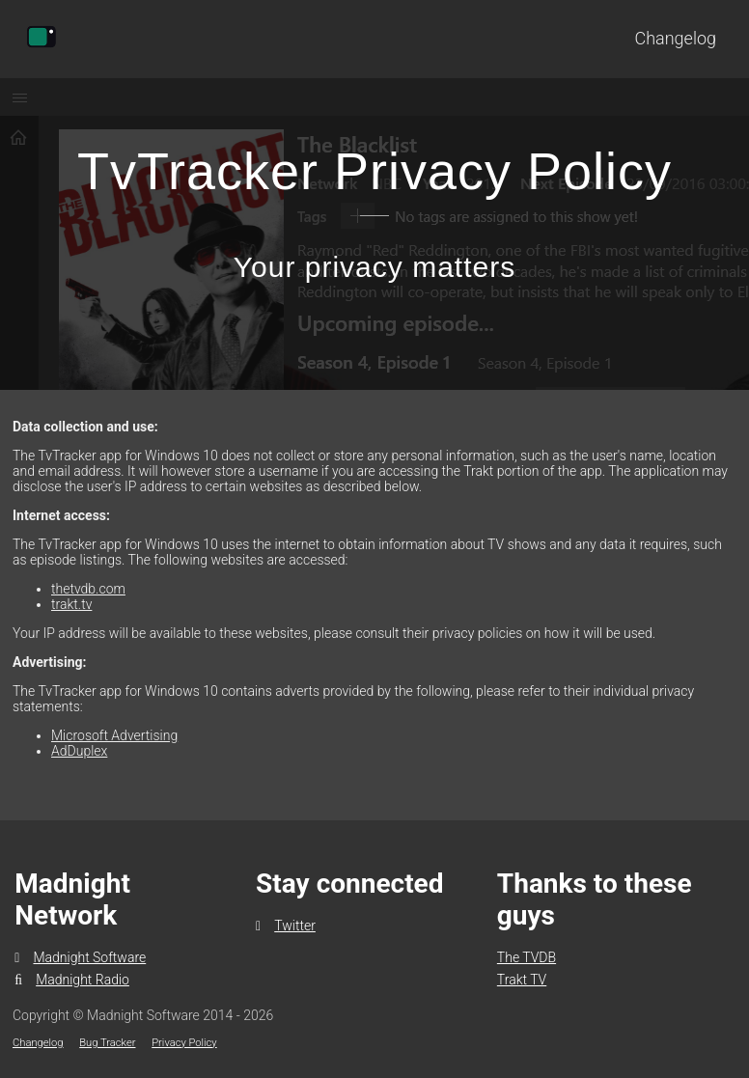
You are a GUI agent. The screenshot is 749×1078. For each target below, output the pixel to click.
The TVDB (526, 957)
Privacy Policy (184, 1043)
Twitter (286, 925)
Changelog (675, 38)
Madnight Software (80, 957)
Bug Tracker (107, 1043)
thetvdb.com (88, 588)
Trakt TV (521, 979)
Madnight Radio (71, 979)
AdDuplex (79, 751)
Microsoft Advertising (114, 735)
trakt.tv (71, 604)
